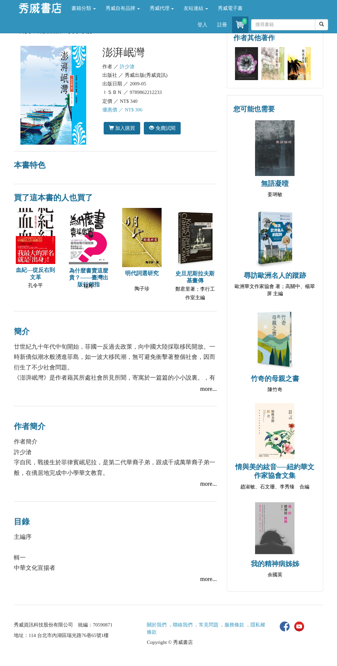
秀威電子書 (230, 8)
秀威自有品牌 (123, 8)
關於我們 (157, 624)
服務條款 (234, 624)
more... (208, 389)
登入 (202, 24)
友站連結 (196, 8)
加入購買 (122, 128)
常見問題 (209, 624)
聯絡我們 (183, 624)
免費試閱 (162, 128)
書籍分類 (83, 8)
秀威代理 (162, 8)
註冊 (222, 24)
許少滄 (127, 66)
